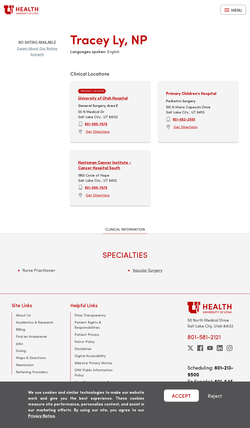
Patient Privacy (86, 334)
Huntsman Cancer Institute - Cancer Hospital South (104, 164)
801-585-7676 (96, 123)
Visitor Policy (84, 341)
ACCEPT (181, 395)
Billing (20, 329)
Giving (21, 350)
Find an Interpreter (31, 336)
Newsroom (25, 364)
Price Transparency (90, 315)
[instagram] (229, 348)
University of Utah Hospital (103, 98)
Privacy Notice (41, 415)
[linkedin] (220, 348)
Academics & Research (34, 322)
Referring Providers (32, 372)
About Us (23, 315)
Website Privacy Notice (93, 362)
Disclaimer (83, 348)
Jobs (19, 343)
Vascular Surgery (147, 270)
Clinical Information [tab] (125, 229)
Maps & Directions (31, 357)
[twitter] (190, 348)
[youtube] (210, 348)
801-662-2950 (184, 119)
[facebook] (200, 348)
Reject (215, 395)
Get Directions (98, 131)
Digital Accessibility (90, 355)
